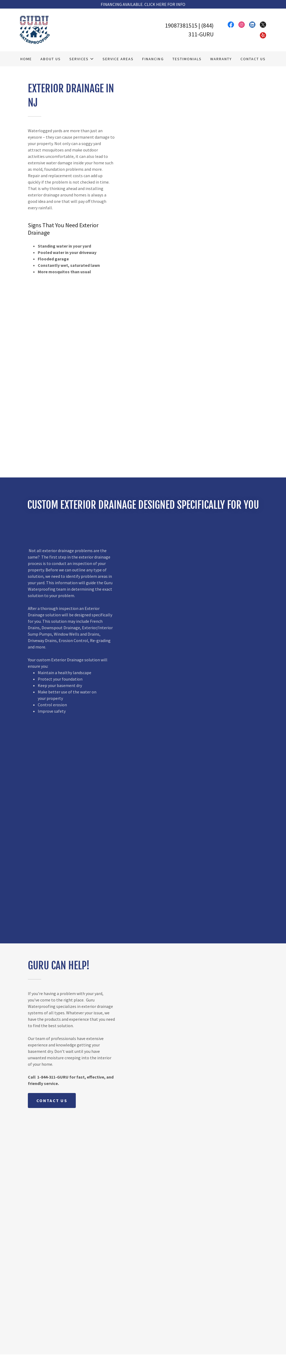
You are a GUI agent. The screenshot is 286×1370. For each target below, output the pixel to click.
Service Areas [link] (118, 58)
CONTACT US (51, 1100)
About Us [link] (50, 58)
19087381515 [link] (181, 25)
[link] (34, 29)
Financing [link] (153, 58)
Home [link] (26, 58)
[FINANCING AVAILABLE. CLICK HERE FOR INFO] (143, 4)
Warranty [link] (221, 58)
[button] (81, 59)
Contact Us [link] (253, 58)
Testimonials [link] (187, 58)
